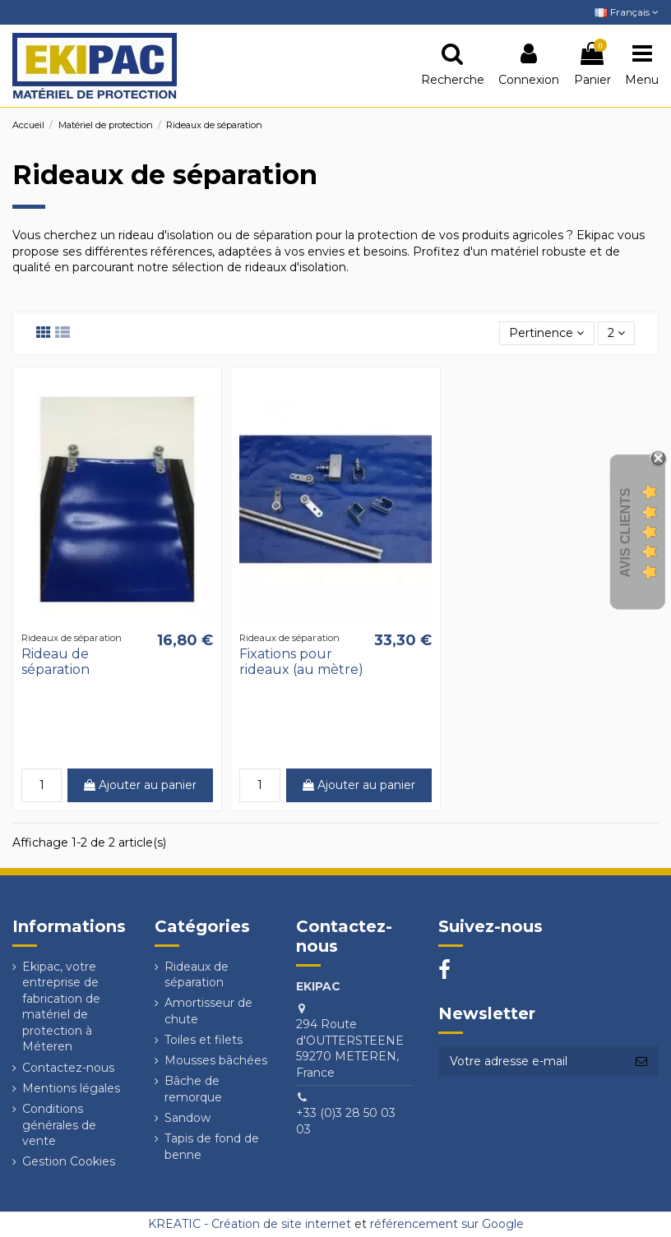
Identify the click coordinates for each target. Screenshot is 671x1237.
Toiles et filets (203, 1039)
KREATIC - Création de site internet (249, 1223)
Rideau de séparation (55, 661)
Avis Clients (625, 532)
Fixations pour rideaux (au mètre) (301, 661)
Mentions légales (71, 1088)
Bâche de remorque (193, 1089)
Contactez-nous (68, 1067)
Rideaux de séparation (196, 974)
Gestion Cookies (68, 1161)
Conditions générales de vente (59, 1124)
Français (627, 12)
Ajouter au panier (140, 785)
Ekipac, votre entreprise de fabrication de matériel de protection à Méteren (61, 1007)
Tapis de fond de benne (211, 1146)
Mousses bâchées (215, 1060)
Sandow (187, 1117)
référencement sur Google (447, 1223)
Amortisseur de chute (208, 1011)
